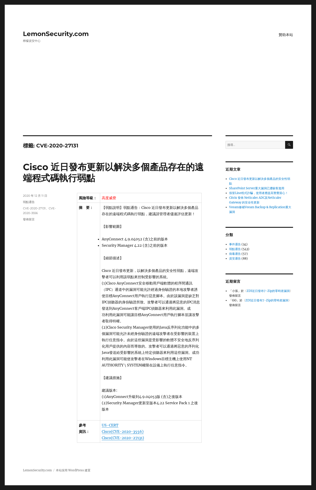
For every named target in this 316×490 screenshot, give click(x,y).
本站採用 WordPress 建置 (73, 470)
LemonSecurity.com (56, 34)
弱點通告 (29, 202)
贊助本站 (286, 35)
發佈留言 (29, 219)
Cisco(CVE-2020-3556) (123, 431)
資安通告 (235, 258)
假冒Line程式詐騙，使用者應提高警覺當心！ (258, 193)
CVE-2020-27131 (34, 208)
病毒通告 (235, 254)
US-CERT (110, 425)
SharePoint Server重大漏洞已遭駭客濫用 (256, 188)
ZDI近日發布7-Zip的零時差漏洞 (268, 291)
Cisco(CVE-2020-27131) (123, 438)
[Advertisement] (158, 101)
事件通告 (235, 244)
